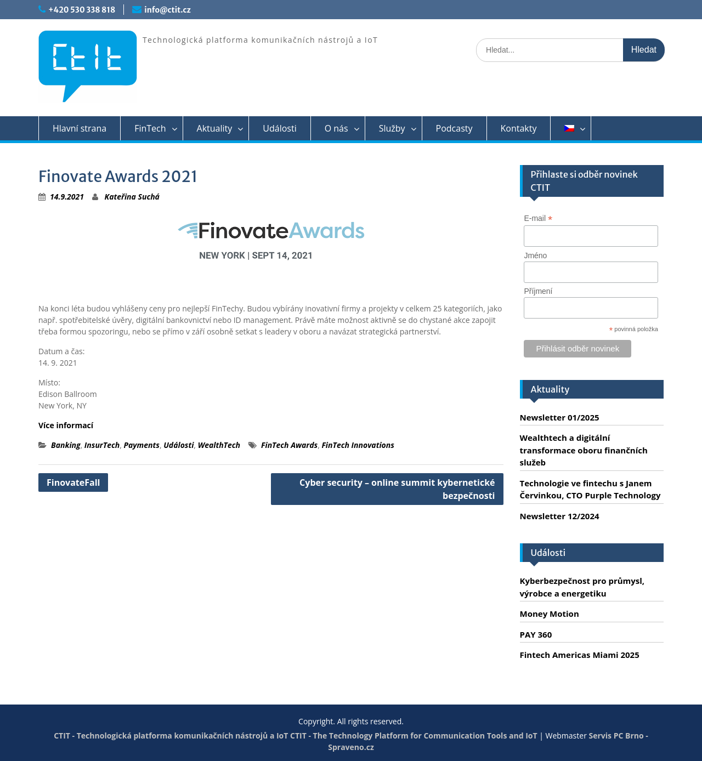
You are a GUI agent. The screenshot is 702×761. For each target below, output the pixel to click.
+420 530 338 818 (81, 10)
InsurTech (102, 445)
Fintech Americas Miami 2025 (579, 654)
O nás (336, 128)
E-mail (538, 218)
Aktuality (215, 128)
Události (279, 128)
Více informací (65, 425)
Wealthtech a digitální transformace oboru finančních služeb (584, 450)
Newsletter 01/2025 (559, 417)
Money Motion (549, 613)
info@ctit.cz (167, 10)
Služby (392, 128)
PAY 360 (536, 634)
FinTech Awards (289, 445)
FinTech (150, 128)
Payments (141, 445)
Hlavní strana (79, 128)
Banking (66, 445)
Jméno (535, 255)
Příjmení (538, 291)
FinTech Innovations (357, 445)
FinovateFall (73, 482)
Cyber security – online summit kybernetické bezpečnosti (397, 489)
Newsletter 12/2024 (559, 515)
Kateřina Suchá (132, 196)
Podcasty (454, 128)
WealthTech (219, 445)
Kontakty (519, 128)
